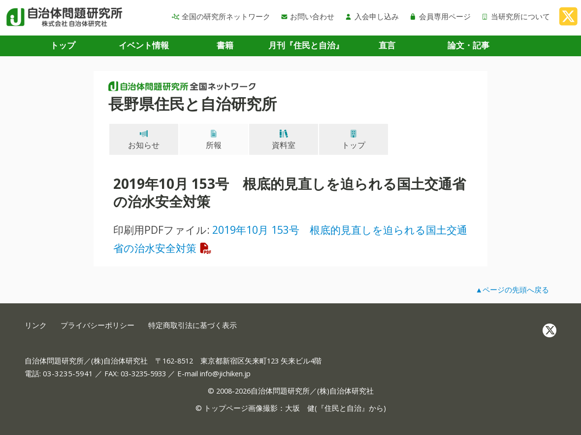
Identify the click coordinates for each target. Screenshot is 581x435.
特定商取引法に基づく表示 (192, 325)
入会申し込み (372, 16)
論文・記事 (468, 45)
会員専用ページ (440, 16)
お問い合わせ (308, 16)
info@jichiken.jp (225, 373)
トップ (62, 45)
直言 (387, 45)
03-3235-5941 (68, 373)
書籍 (225, 45)
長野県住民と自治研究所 (192, 103)
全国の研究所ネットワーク (221, 16)
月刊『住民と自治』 (306, 45)
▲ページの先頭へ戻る (512, 289)
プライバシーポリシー (97, 325)
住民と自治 (342, 408)
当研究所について (515, 16)
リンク (36, 325)
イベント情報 (144, 45)
